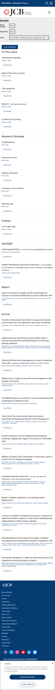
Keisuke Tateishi (6, 403)
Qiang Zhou (5, 462)
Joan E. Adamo (6, 421)
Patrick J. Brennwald (11, 423)
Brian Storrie (37, 366)
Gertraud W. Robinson (31, 347)
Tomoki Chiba (32, 403)
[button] (47, 3)
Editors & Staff (6, 617)
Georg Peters (34, 524)
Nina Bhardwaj (16, 252)
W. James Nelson (39, 444)
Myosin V (14, 104)
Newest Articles (7, 592)
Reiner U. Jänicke (12, 525)
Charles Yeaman (6, 444)
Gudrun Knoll (11, 463)
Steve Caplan (29, 384)
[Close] (52, 663)
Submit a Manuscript (8, 605)
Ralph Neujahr (31, 298)
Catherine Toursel (11, 483)
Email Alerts (6, 602)
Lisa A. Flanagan (6, 298)
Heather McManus (16, 366)
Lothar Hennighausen (44, 347)
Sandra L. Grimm (39, 346)
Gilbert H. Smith (29, 346)
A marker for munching (11, 119)
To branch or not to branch (13, 188)
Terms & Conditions (8, 630)
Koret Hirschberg (38, 384)
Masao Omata (16, 403)
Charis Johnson (29, 325)
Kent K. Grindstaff (17, 444)
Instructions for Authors (9, 608)
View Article (6, 65)
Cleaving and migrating (11, 58)
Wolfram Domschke (23, 524)
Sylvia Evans (29, 463)
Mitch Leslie (5, 145)
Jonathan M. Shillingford (17, 346)
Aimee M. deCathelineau (20, 543)
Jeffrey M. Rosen (19, 347)
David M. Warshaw (42, 503)
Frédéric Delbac (6, 482)
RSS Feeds (5, 646)
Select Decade (2, 26)
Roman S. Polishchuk (18, 384)
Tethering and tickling (27, 249)
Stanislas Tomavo (34, 483)
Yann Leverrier (43, 543)
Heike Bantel (5, 524)
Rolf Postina (21, 564)
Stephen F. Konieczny (41, 325)
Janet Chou (15, 298)
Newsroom (5, 639)
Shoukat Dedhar (15, 273)
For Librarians (6, 611)
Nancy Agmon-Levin (30, 563)
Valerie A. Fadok (31, 545)
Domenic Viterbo (37, 421)
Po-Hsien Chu (13, 462)
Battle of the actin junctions (13, 73)
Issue (2, 37)
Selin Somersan (6, 252)
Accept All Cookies (27, 677)
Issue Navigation (10, 47)
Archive (4, 598)
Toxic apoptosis (8, 88)
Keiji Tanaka (24, 403)
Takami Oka (10, 347)
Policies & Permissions (9, 621)
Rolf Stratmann (34, 482)
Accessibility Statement (9, 624)
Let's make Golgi (8, 226)
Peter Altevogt (12, 566)
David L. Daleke (12, 545)
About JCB (5, 614)
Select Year (4, 32)
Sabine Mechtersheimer (8, 563)
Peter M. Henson (41, 545)
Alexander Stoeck (42, 563)
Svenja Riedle (13, 564)
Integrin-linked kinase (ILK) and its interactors (27, 267)
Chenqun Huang (22, 462)
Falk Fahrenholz (30, 564)
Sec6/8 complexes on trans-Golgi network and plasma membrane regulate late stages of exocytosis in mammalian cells (27, 438)
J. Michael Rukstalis (18, 325)
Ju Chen (36, 463)
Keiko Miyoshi (6, 346)
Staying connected (9, 173)
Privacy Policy (6, 643)
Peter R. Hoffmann (7, 543)
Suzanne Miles (6, 366)
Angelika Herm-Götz (23, 483)
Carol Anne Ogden (33, 543)
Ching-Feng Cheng (33, 462)
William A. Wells (6, 60)
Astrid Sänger (15, 482)
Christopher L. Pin (7, 325)
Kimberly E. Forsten (28, 366)
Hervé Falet (22, 298)
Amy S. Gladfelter (26, 421)
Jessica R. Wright (28, 444)
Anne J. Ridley (22, 545)
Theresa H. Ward (6, 384)
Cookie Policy (6, 627)
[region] (27, 675)
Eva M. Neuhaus (24, 482)
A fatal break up (8, 142)
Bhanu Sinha (13, 524)
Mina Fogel (39, 564)
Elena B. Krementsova (18, 503)
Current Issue (6, 595)
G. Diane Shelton (20, 463)
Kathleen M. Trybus (31, 503)
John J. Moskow (16, 421)
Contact (4, 636)
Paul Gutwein (20, 563)
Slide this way (7, 204)
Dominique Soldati (11, 485)
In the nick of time (9, 157)
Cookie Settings (27, 684)
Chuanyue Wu (6, 273)
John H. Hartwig (40, 298)
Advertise (5, 633)
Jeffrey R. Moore (6, 503)
